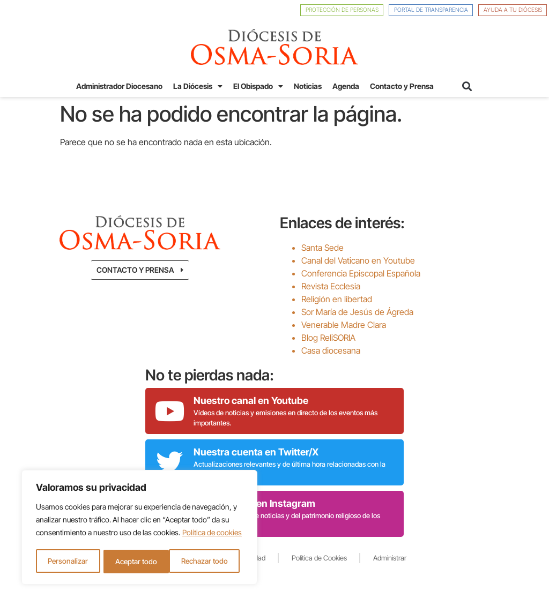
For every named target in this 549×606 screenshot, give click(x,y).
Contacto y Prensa (402, 86)
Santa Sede (322, 247)
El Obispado (258, 86)
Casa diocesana (330, 350)
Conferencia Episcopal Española (360, 272)
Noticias (308, 86)
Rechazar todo (138, 561)
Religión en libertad (336, 298)
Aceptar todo (210, 561)
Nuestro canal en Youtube (251, 400)
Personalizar (67, 561)
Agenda (345, 86)
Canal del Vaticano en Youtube (358, 260)
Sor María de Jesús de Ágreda (357, 311)
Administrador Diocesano (119, 86)
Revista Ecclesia (330, 285)
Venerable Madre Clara (343, 324)
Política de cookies (212, 534)
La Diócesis (197, 86)
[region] (139, 528)
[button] (467, 86)
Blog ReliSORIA (328, 337)
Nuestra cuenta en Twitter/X (256, 451)
